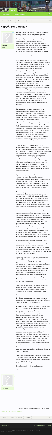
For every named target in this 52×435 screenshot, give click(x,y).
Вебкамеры (31, 10)
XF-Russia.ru (9, 431)
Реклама (4, 388)
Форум (13, 10)
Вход (47, 1)
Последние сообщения (20, 14)
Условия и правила (39, 425)
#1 (50, 369)
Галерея (21, 10)
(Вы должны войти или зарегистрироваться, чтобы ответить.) (35, 408)
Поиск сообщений (6, 14)
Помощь (48, 425)
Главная (4, 10)
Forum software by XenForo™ (26, 430)
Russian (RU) (4, 425)
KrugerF (4, 45)
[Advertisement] (33, 388)
